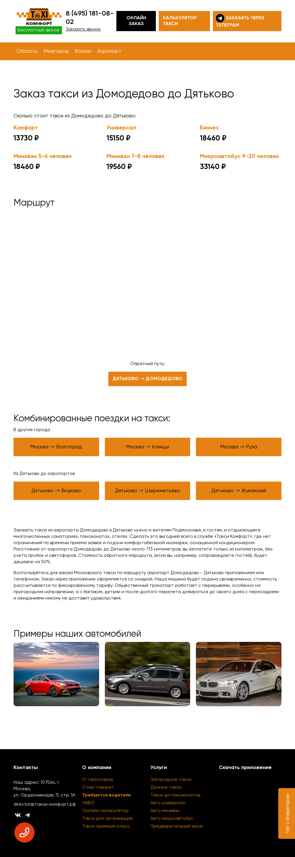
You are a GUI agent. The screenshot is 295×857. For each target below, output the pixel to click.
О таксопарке (97, 779)
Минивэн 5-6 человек (43, 156)
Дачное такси (165, 787)
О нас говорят (98, 787)
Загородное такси (170, 779)
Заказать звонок (83, 29)
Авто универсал (167, 803)
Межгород (56, 51)
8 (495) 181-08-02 (90, 17)
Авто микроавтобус (171, 818)
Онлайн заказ (136, 21)
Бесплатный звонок (39, 30)
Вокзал (83, 51)
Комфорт (26, 128)
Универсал (121, 128)
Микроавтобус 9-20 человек (239, 156)
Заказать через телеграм (240, 21)
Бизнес (209, 128)
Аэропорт (109, 51)
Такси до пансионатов (175, 795)
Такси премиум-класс (106, 826)
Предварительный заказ (176, 826)
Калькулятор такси (180, 21)
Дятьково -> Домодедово (147, 379)
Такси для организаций (107, 818)
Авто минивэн (165, 811)
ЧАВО (88, 803)
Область (27, 51)
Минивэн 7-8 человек (135, 156)
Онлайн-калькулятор (105, 811)
